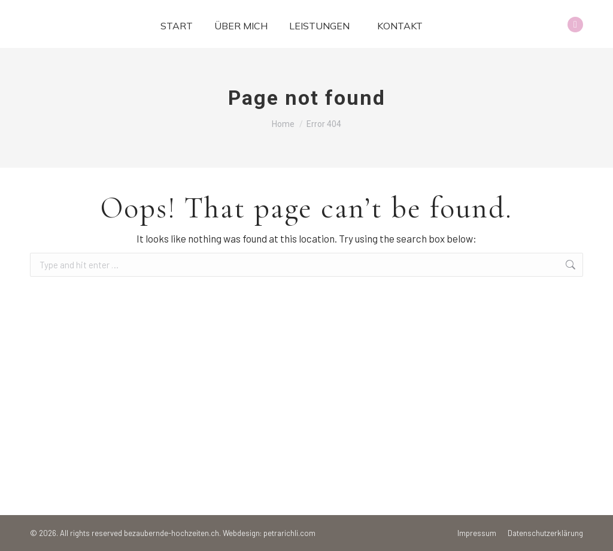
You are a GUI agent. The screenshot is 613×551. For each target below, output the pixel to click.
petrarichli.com (289, 533)
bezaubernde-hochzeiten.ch (171, 533)
